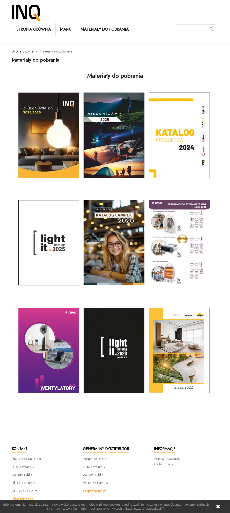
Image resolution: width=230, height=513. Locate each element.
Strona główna (33, 29)
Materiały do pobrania (105, 29)
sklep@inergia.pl (94, 490)
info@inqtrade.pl (23, 498)
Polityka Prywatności (167, 458)
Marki (66, 29)
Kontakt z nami (163, 464)
